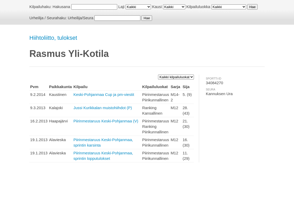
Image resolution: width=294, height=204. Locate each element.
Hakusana (61, 6)
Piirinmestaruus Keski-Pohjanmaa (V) (105, 121)
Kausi (157, 6)
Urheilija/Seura (80, 18)
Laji (121, 6)
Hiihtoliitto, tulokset (53, 38)
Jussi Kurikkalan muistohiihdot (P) (102, 108)
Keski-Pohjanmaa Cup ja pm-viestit (103, 94)
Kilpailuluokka (198, 6)
